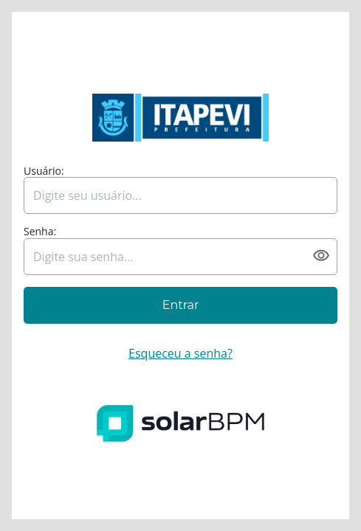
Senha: (40, 232)
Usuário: (44, 171)
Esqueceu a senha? (180, 353)
